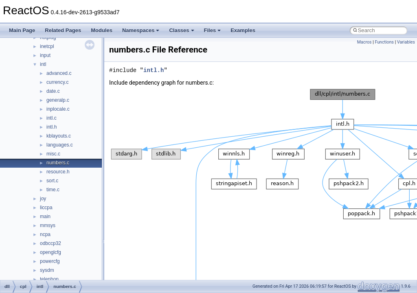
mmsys (47, 225)
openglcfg (50, 252)
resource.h (58, 172)
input (45, 55)
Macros (364, 42)
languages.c (59, 145)
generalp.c (57, 100)
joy (43, 198)
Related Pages (63, 30)
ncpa (45, 234)
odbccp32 (50, 243)
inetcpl (47, 46)
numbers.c (57, 163)
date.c (53, 91)
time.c (52, 189)
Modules (101, 30)
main (45, 216)
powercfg (50, 261)
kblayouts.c (58, 136)
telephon (49, 279)
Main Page (22, 30)
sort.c (52, 181)
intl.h (51, 127)
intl (43, 64)
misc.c (53, 154)
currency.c (57, 82)
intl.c (51, 118)
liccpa (46, 207)
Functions (384, 42)
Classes (181, 30)
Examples (242, 30)
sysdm (47, 270)
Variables (406, 42)
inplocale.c (58, 109)
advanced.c (58, 73)
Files (212, 30)
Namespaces (141, 30)
